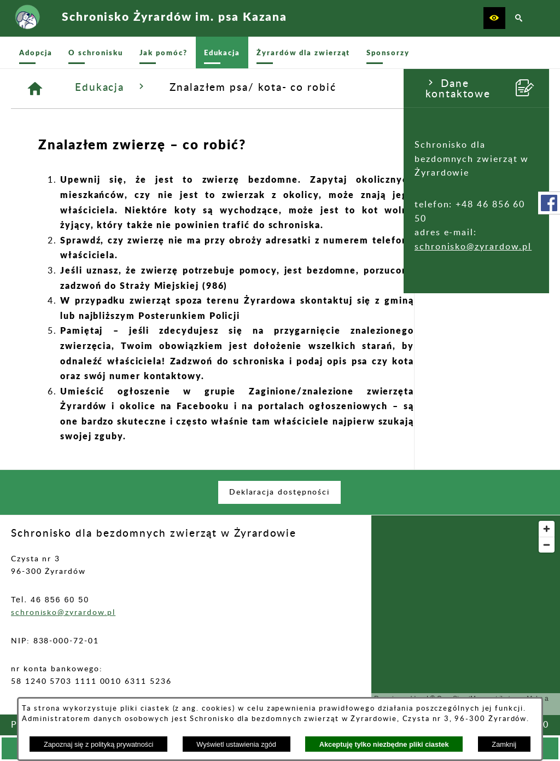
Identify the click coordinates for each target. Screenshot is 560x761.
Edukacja (246, 87)
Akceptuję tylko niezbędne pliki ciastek (384, 744)
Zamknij (504, 744)
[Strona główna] (170, 88)
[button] (494, 18)
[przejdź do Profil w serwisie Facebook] (549, 203)
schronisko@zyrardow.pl (69, 246)
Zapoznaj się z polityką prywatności (99, 744)
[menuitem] (35, 52)
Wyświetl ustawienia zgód (236, 744)
